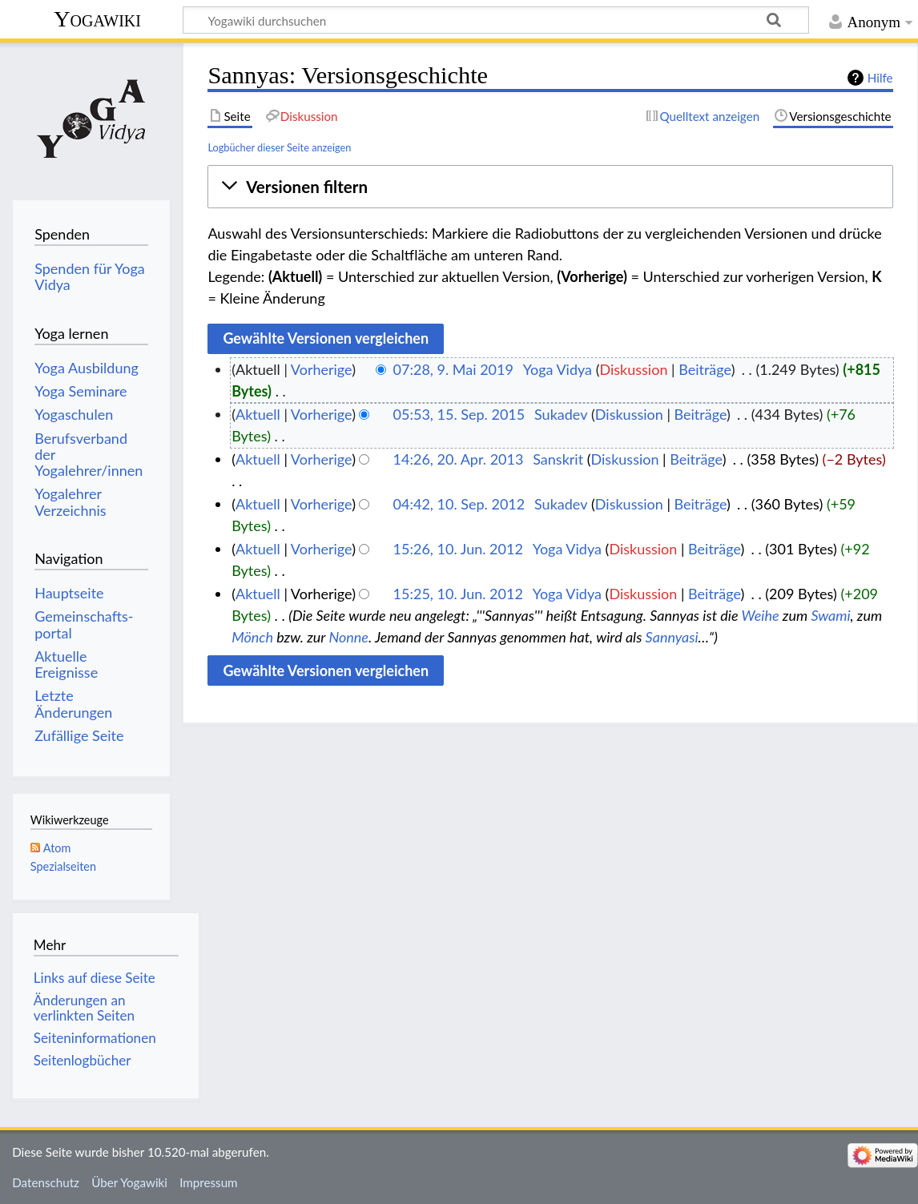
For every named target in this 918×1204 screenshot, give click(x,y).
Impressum (208, 1182)
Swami (830, 615)
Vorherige (321, 369)
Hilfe (880, 77)
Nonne (348, 637)
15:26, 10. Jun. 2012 (458, 549)
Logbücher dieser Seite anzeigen (279, 147)
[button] (550, 187)
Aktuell (258, 414)
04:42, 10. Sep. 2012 (459, 504)
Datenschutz (45, 1182)
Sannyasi (672, 637)
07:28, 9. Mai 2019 (453, 369)
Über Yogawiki (129, 1182)
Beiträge (704, 369)
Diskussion (633, 369)
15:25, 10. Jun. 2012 (458, 593)
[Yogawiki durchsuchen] (495, 20)
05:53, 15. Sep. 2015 (459, 414)
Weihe (760, 615)
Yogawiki (97, 18)
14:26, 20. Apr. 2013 (458, 459)
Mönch (252, 637)
